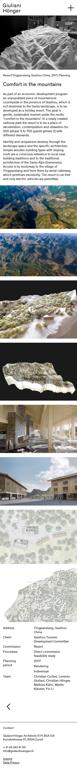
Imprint (7, 759)
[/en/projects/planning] (40, 707)
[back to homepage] (12, 9)
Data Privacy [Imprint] (11, 762)
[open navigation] (71, 7)
